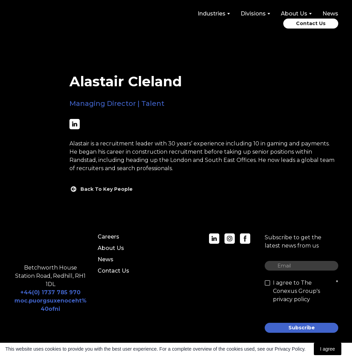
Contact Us (113, 270)
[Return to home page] (44, 19)
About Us (111, 248)
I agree (327, 349)
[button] (310, 24)
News (330, 13)
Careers (108, 236)
